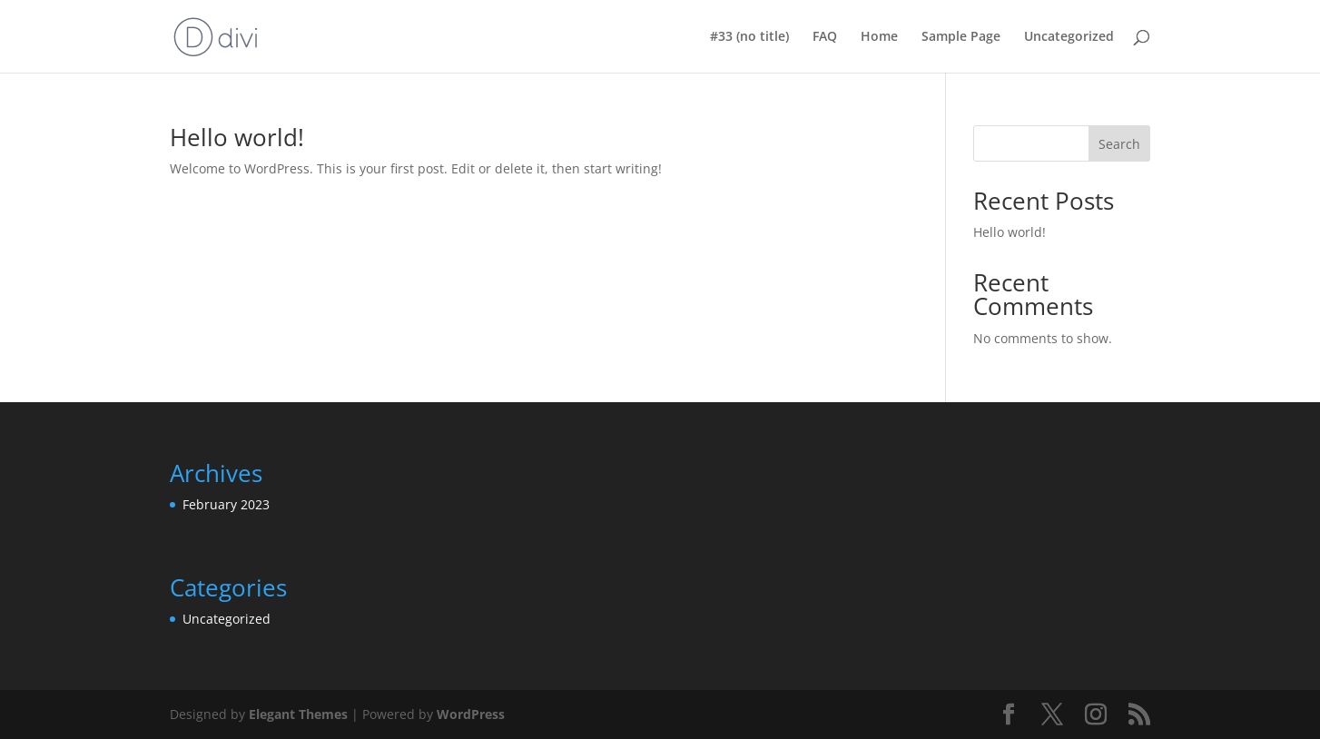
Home (879, 37)
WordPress (471, 714)
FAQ (825, 37)
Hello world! (237, 137)
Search (1119, 144)
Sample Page (960, 37)
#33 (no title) (749, 37)
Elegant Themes (298, 714)
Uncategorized (1069, 37)
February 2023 (226, 504)
